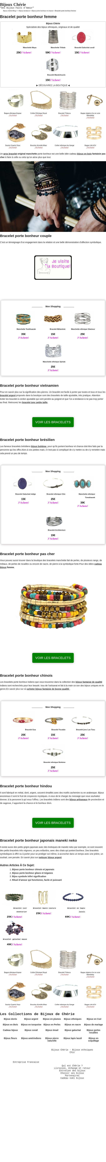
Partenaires (72, 1075)
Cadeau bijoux (10, 1030)
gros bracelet (10, 154)
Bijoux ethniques (72, 1019)
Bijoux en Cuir (94, 1019)
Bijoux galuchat (73, 1030)
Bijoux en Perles (51, 1024)
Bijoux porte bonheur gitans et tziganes (32, 873)
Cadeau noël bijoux (72, 1078)
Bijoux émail (51, 1030)
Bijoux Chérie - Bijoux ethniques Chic (72, 1051)
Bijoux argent (31, 1019)
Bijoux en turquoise (31, 1024)
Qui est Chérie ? (72, 1065)
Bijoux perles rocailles (93, 1031)
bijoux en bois (84, 154)
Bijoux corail (31, 1030)
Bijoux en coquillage (93, 1039)
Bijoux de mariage (93, 1024)
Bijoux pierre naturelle (52, 1039)
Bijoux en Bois (10, 1024)
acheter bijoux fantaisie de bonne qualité (48, 689)
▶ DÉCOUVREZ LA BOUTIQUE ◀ (53, 85)
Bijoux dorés (10, 1019)
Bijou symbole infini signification (29, 876)
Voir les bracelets (53, 422)
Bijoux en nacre (73, 1024)
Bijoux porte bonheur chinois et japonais (33, 869)
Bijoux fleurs (10, 1038)
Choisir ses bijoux (72, 1073)
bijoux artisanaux (78, 799)
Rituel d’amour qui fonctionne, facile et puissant (37, 880)
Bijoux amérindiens (31, 1038)
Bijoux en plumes (52, 1019)
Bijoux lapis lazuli (73, 1038)
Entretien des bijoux (72, 1070)
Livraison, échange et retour (72, 1068)
